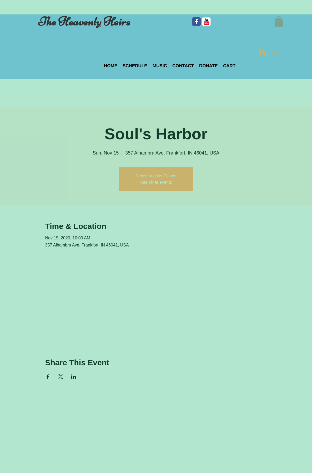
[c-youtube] (206, 21)
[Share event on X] (60, 376)
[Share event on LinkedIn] (73, 376)
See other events (156, 182)
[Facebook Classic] (196, 21)
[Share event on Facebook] (47, 376)
